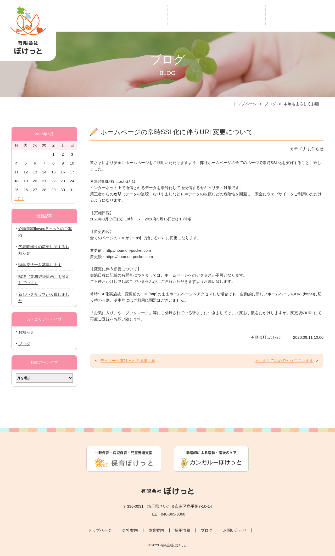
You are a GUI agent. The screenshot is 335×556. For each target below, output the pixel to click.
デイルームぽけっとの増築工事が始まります (130, 373)
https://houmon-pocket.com (131, 264)
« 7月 (18, 199)
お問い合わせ (314, 15)
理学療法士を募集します (38, 265)
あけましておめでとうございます (283, 373)
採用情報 (249, 15)
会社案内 (183, 15)
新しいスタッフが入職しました (42, 297)
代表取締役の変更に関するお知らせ (42, 250)
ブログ (279, 15)
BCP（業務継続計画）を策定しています (43, 279)
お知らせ (25, 332)
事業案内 (216, 15)
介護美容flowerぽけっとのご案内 (44, 232)
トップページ (146, 15)
